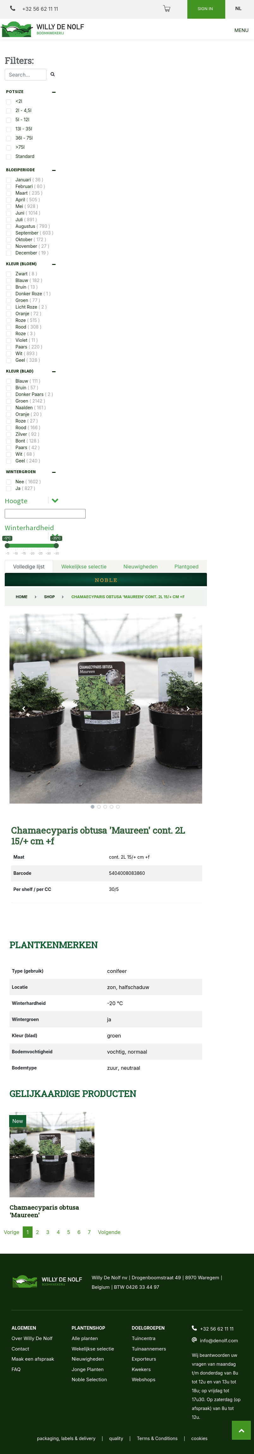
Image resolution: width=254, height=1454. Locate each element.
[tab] (32, 91)
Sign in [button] (205, 8)
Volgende (109, 1232)
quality (116, 1438)
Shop (49, 596)
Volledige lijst (29, 566)
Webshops (143, 1379)
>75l (20, 147)
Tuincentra (143, 1338)
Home (21, 596)
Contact (20, 1349)
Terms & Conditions (157, 1438)
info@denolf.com (219, 1341)
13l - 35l (23, 128)
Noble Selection (89, 1379)
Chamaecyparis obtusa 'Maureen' (44, 1211)
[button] (24, 708)
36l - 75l (24, 138)
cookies (199, 1438)
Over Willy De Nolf (31, 1338)
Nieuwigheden (140, 566)
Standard (24, 156)
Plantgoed (186, 566)
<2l (18, 101)
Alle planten (85, 1338)
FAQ (16, 1369)
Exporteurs (144, 1359)
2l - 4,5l (23, 110)
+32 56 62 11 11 (34, 8)
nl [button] (239, 8)
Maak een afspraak (32, 1359)
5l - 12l (22, 119)
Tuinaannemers (149, 1349)
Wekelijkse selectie (83, 566)
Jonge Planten (88, 1369)
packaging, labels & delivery (66, 1438)
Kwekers (141, 1369)
